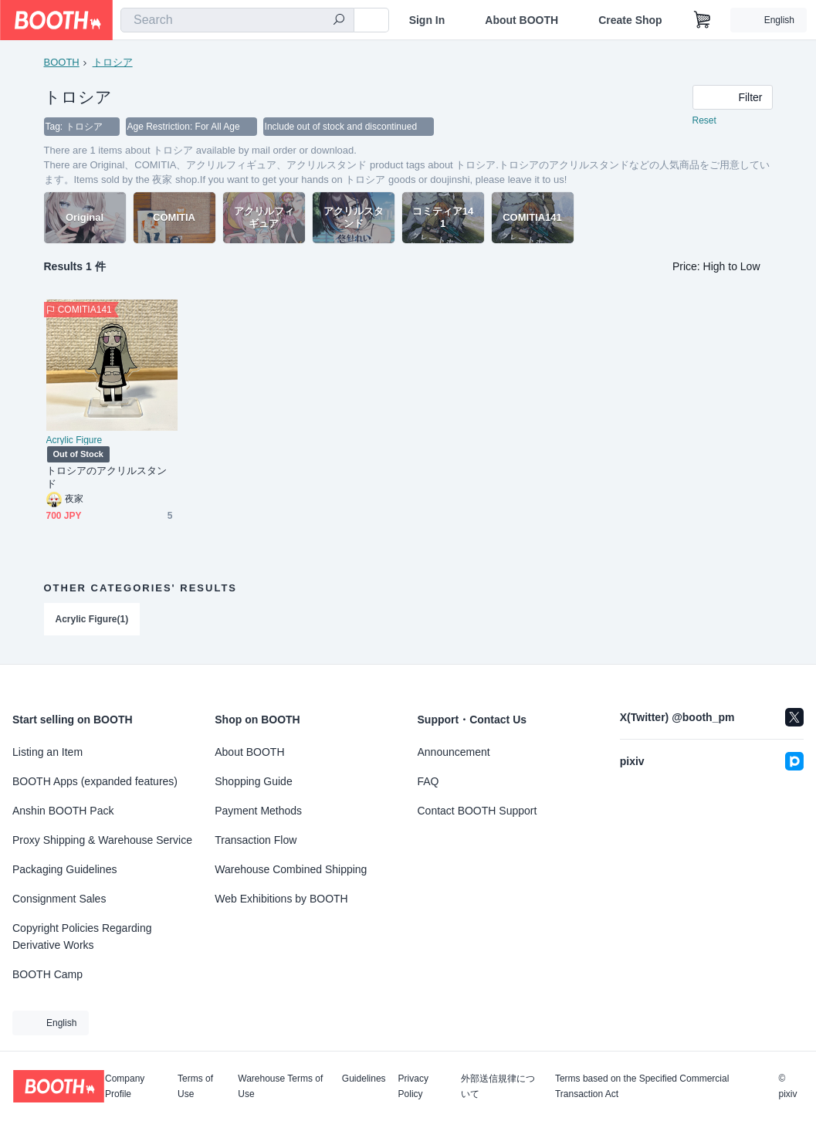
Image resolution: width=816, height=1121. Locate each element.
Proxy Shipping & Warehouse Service (102, 840)
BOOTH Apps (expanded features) (95, 781)
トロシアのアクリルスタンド (107, 477)
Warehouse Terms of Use (280, 1086)
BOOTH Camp (47, 974)
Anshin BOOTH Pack (63, 810)
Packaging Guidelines (64, 869)
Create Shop (630, 20)
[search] (339, 21)
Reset (704, 120)
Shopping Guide (253, 781)
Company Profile (124, 1086)
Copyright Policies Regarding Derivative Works (82, 936)
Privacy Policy (413, 1086)
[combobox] (237, 20)
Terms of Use (195, 1086)
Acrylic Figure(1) (92, 619)
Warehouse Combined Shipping (291, 869)
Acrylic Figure (74, 440)
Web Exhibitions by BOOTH (281, 898)
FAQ (428, 781)
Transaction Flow (255, 840)
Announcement (454, 752)
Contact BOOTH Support (477, 810)
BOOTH (62, 62)
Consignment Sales (59, 898)
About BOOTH (521, 20)
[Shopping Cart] (702, 20)
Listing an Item (47, 752)
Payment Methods (258, 810)
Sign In (427, 20)
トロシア (113, 62)
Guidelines (364, 1079)
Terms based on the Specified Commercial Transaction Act (642, 1086)
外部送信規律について (498, 1086)
